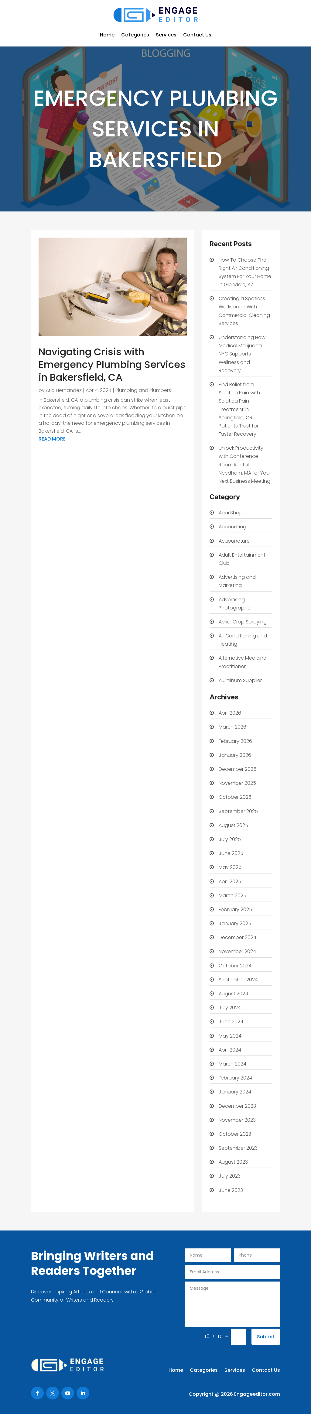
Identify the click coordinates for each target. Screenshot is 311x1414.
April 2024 (230, 1049)
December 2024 (237, 937)
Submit (266, 1336)
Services (166, 34)
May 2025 (230, 867)
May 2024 (230, 1035)
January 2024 (235, 1091)
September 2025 (238, 811)
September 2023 (238, 1148)
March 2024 (232, 1063)
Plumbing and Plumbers (143, 390)
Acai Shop (231, 512)
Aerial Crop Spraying (243, 621)
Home (107, 34)
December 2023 (237, 1106)
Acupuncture (234, 540)
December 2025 (237, 769)
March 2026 (232, 726)
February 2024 (235, 1077)
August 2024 (233, 993)
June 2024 (231, 1021)
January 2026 (235, 755)
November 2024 (237, 951)
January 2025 (235, 923)
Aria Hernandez (64, 390)
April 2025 (230, 881)
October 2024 (235, 965)
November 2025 (237, 783)
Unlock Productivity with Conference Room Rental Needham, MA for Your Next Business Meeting (245, 464)
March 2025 (232, 895)
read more (52, 438)
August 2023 (233, 1161)
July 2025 (230, 839)
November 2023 (237, 1120)
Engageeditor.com (257, 1394)
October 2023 (235, 1134)
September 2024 (238, 979)
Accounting (232, 526)
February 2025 (235, 909)
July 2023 (230, 1175)
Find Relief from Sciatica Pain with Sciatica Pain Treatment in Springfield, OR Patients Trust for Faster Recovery (239, 409)
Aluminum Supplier (240, 680)
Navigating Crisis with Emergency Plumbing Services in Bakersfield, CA (112, 364)
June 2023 (231, 1190)
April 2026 (230, 712)
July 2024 (230, 1007)
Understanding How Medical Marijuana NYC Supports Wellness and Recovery (242, 354)
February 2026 (235, 741)
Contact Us (197, 34)
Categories (135, 34)
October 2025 (235, 797)
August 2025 (233, 825)
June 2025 (231, 853)
